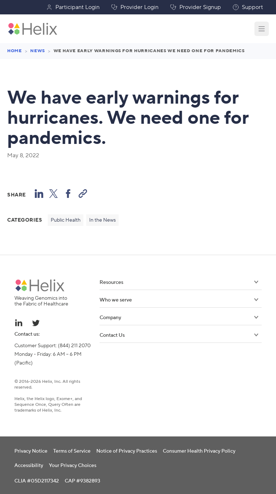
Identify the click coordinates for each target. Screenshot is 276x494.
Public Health (65, 220)
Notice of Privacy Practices (126, 451)
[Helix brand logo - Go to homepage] (32, 29)
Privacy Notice (30, 451)
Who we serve (179, 300)
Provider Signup (195, 7)
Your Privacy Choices (72, 465)
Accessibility (28, 465)
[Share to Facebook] (68, 193)
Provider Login (134, 7)
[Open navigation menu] (261, 29)
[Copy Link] (82, 193)
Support (248, 7)
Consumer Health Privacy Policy (199, 451)
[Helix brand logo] (39, 285)
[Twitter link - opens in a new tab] (36, 322)
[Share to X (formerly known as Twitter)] (53, 193)
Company (179, 317)
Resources (179, 282)
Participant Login (73, 7)
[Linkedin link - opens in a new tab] (18, 322)
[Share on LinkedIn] (38, 193)
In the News (102, 220)
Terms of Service (72, 451)
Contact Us (179, 335)
